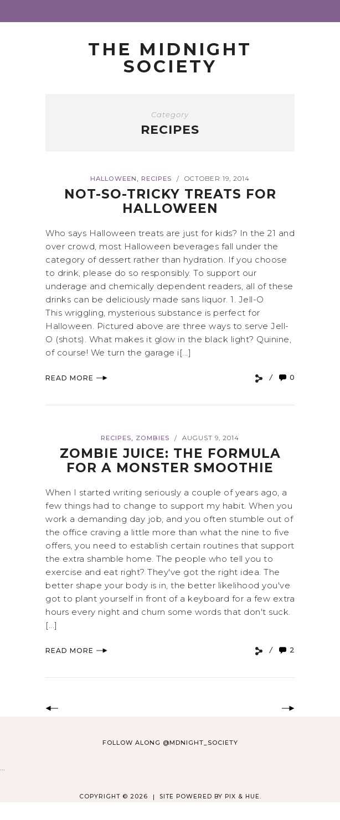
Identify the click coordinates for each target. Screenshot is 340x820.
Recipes (156, 178)
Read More (76, 378)
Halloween (113, 178)
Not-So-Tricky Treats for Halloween (170, 201)
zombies (152, 438)
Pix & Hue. (243, 796)
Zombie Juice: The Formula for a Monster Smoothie (170, 460)
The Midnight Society (170, 58)
